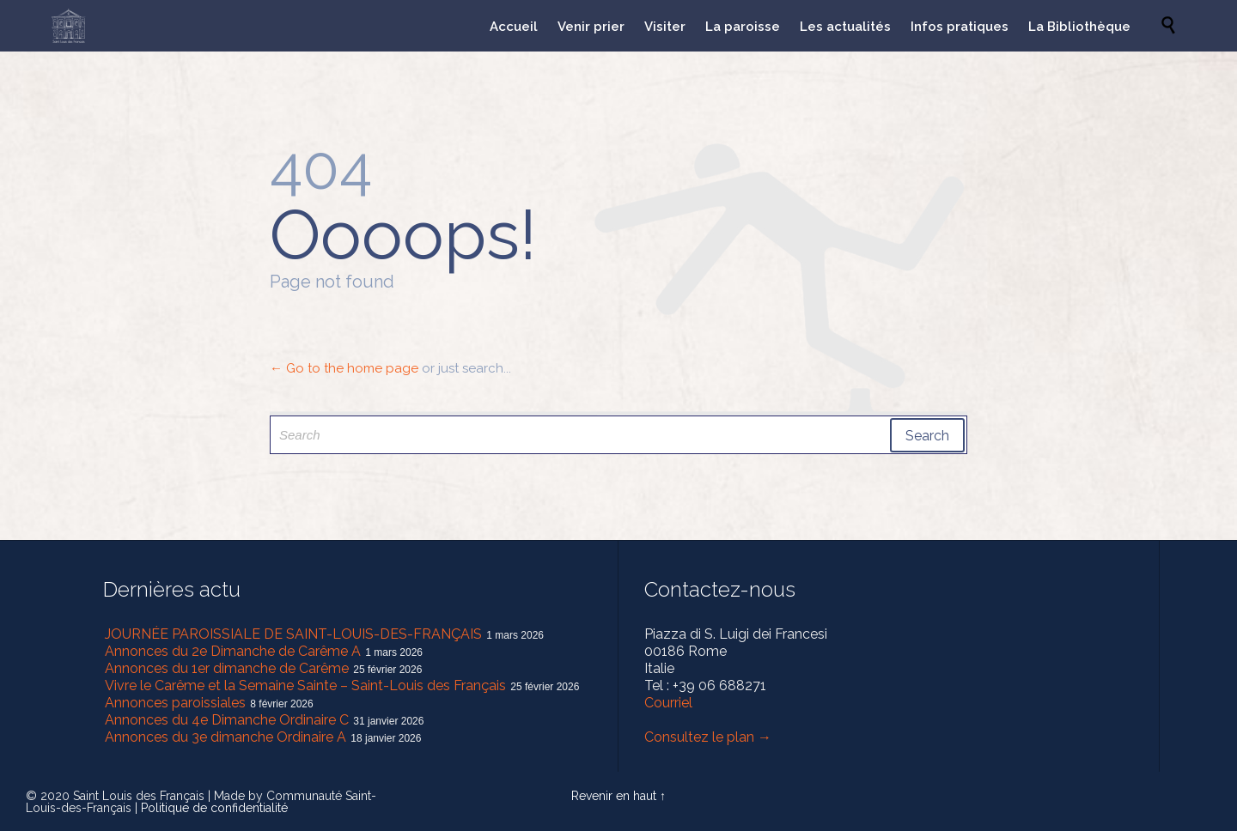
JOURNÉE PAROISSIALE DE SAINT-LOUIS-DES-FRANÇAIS (293, 634)
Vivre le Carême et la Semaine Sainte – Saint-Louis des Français (305, 685)
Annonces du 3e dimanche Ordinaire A (225, 737)
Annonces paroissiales (175, 703)
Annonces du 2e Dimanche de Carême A (233, 651)
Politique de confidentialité (214, 808)
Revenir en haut (613, 796)
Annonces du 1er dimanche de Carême (227, 668)
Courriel (668, 703)
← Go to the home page (344, 368)
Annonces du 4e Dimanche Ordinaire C (227, 720)
